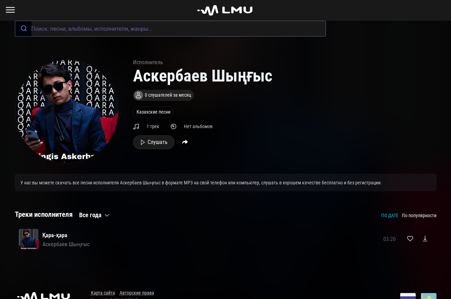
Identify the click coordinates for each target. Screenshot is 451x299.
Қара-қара (55, 235)
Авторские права (137, 293)
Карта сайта (103, 293)
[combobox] (170, 29)
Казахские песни (153, 112)
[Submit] (23, 28)
